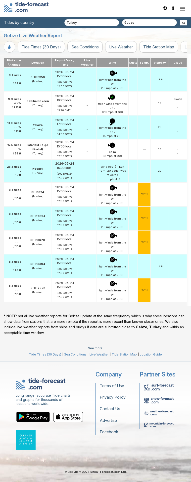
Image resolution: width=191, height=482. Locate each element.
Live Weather (121, 46)
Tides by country (19, 22)
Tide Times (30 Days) (41, 46)
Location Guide (151, 354)
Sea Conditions (85, 46)
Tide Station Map (158, 46)
